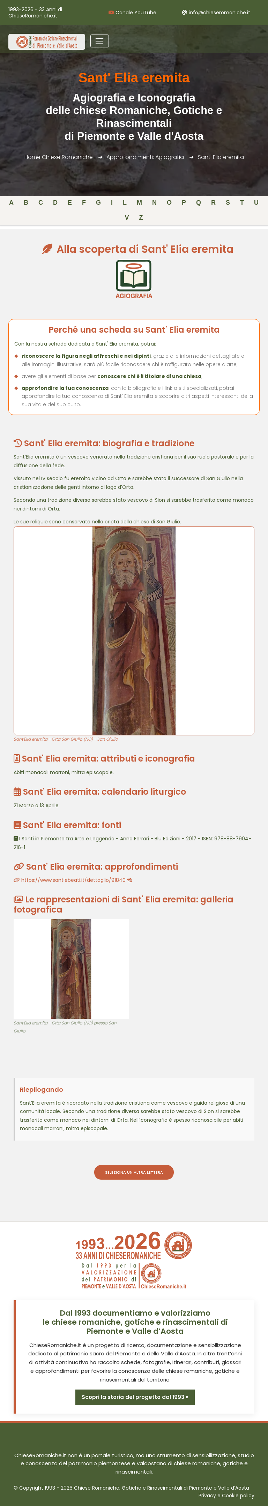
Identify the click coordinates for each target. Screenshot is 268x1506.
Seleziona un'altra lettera (134, 1172)
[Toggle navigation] (99, 41)
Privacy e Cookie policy (226, 1495)
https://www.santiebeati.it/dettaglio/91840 (73, 880)
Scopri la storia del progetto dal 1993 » (135, 1397)
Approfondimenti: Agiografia (145, 157)
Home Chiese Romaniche (58, 157)
